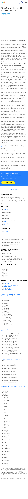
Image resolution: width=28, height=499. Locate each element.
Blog (4, 222)
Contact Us (6, 211)
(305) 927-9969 (7, 178)
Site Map (5, 223)
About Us (5, 210)
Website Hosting (7, 290)
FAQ (4, 225)
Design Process (7, 287)
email (13, 178)
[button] (8, 183)
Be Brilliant (6, 232)
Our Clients (6, 217)
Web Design (6, 284)
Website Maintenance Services (10, 285)
